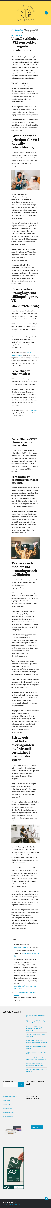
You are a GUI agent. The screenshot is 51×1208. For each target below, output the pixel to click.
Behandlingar (19, 30)
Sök (21, 1084)
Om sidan (6, 1204)
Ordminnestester (8, 1116)
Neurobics (13, 1202)
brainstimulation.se (21, 947)
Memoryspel (6, 1100)
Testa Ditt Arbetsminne (10, 1096)
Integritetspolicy (15, 1204)
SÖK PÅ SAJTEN (8, 1081)
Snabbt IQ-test (7, 1108)
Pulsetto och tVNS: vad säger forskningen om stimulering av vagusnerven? (35, 1028)
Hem (12, 30)
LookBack (33, 410)
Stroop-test (6, 1104)
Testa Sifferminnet (8, 1112)
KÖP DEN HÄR (36, 1127)
